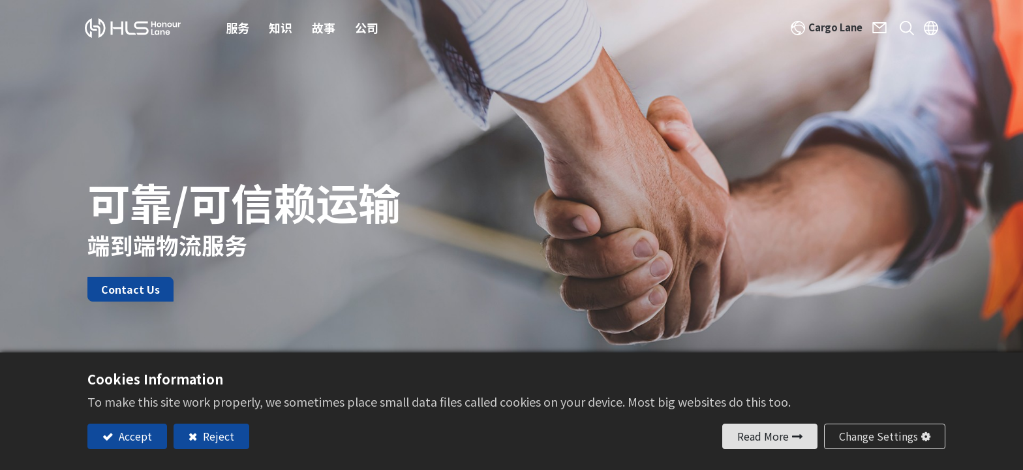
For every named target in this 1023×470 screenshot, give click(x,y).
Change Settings (878, 436)
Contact (878, 29)
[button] (899, 29)
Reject (217, 436)
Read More (763, 436)
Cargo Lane (829, 29)
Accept (134, 436)
